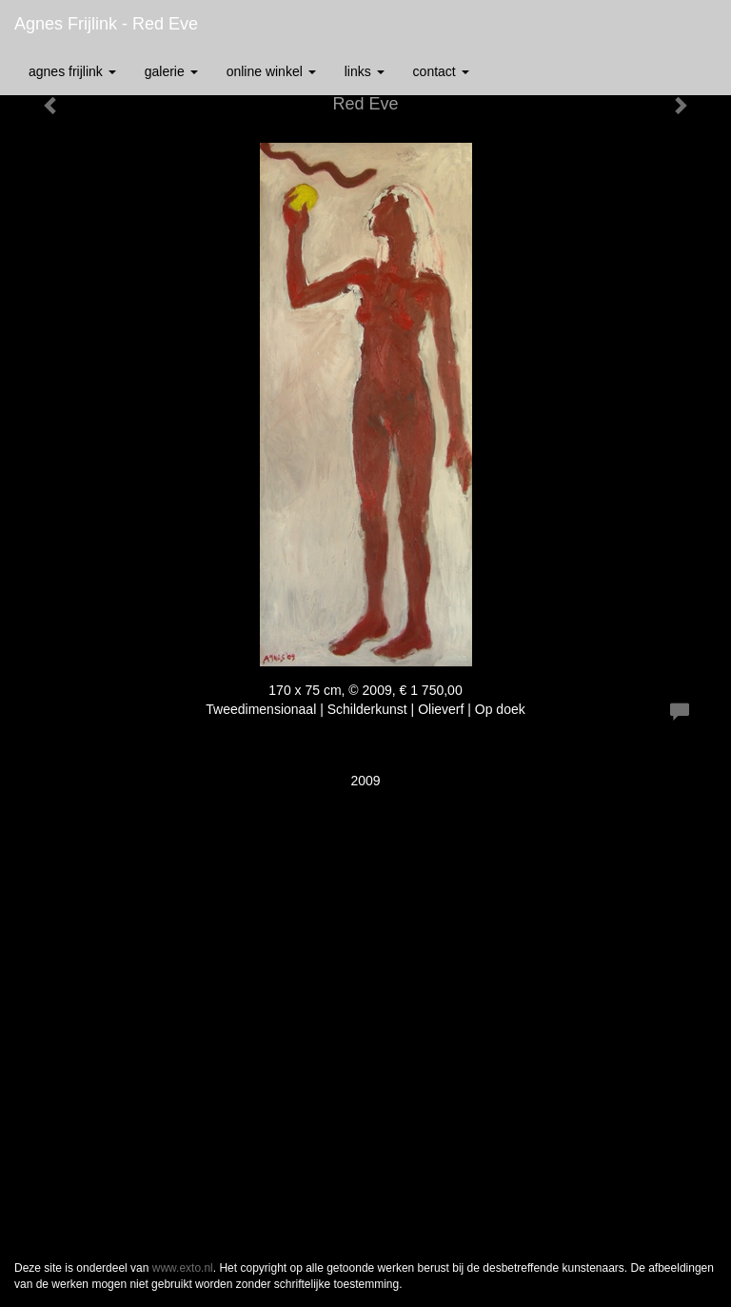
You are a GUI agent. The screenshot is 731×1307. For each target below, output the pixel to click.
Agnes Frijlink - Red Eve (106, 23)
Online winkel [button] (271, 71)
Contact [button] (441, 71)
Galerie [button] (171, 71)
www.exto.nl (182, 1268)
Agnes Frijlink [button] (72, 71)
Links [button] (365, 71)
